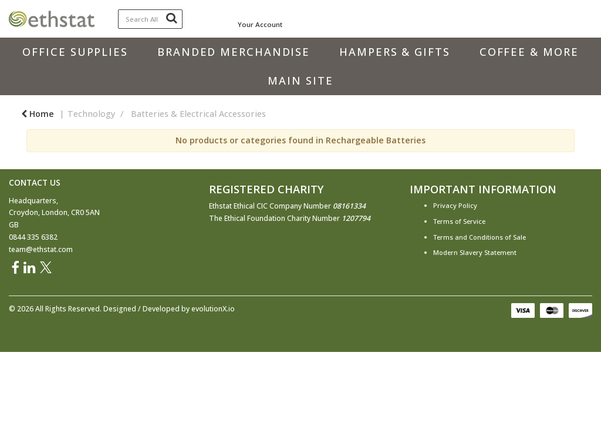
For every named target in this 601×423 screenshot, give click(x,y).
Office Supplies (75, 52)
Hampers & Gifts (394, 52)
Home (37, 113)
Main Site (300, 80)
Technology (91, 113)
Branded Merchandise (233, 52)
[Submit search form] (171, 17)
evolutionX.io (213, 309)
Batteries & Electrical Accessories (198, 113)
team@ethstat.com (41, 249)
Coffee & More (529, 52)
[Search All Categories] (150, 19)
